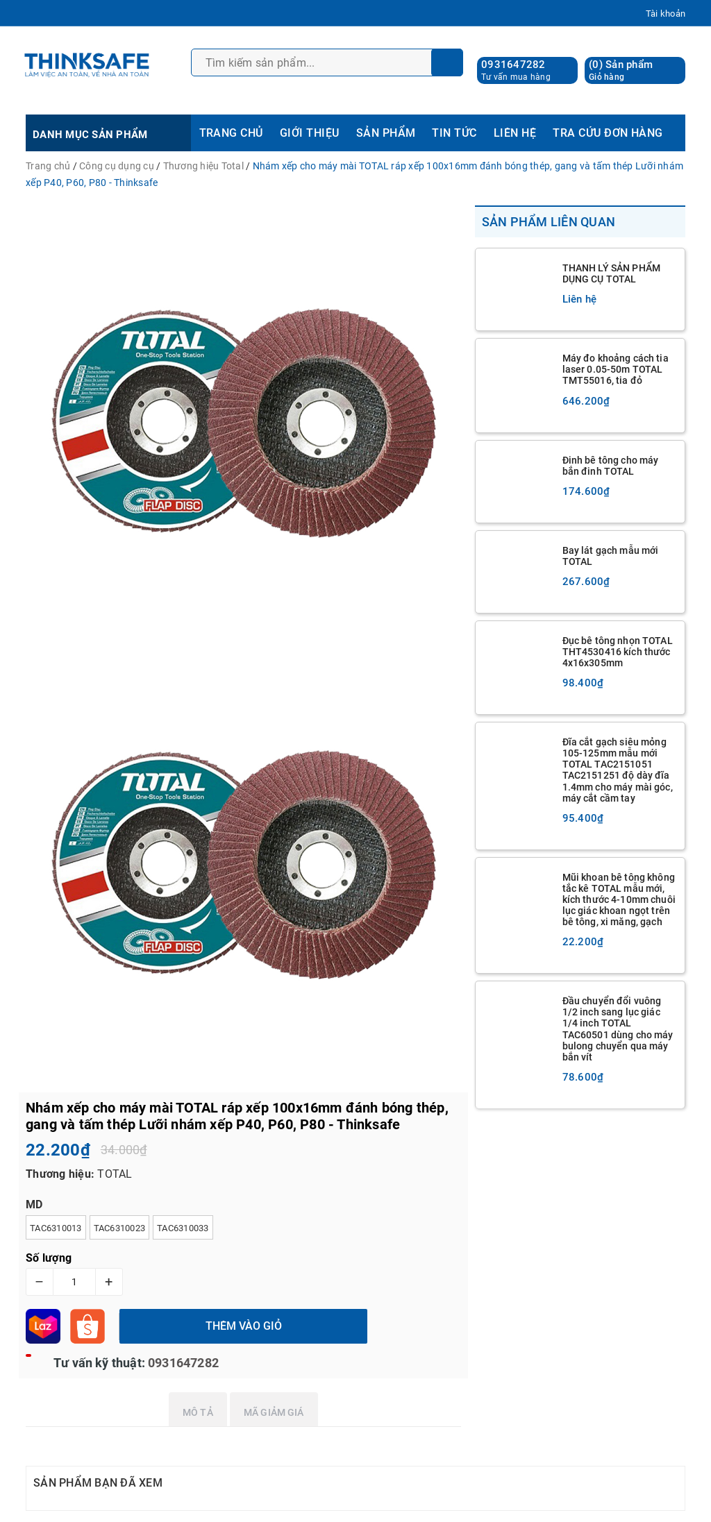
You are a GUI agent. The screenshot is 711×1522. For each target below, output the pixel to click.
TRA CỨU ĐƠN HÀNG (608, 132)
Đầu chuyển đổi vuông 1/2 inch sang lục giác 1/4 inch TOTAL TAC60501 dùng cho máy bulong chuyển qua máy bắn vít (618, 1028)
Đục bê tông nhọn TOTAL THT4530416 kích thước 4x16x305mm (617, 651)
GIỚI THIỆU (310, 132)
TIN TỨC (454, 132)
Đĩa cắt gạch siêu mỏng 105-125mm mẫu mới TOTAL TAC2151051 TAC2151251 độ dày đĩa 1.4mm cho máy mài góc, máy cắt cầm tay (617, 769)
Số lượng (49, 1258)
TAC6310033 (183, 1228)
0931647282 (513, 64)
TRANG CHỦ (231, 132)
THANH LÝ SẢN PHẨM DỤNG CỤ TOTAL (611, 273)
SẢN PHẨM (386, 132)
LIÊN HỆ (515, 132)
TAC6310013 (56, 1228)
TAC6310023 (120, 1228)
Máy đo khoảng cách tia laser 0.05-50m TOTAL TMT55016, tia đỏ (615, 369)
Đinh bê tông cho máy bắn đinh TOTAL (610, 466)
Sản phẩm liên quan (549, 221)
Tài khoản (665, 13)
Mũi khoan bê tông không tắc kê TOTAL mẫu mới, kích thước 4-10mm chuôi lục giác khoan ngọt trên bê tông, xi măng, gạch (619, 899)
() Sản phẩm (621, 70)
